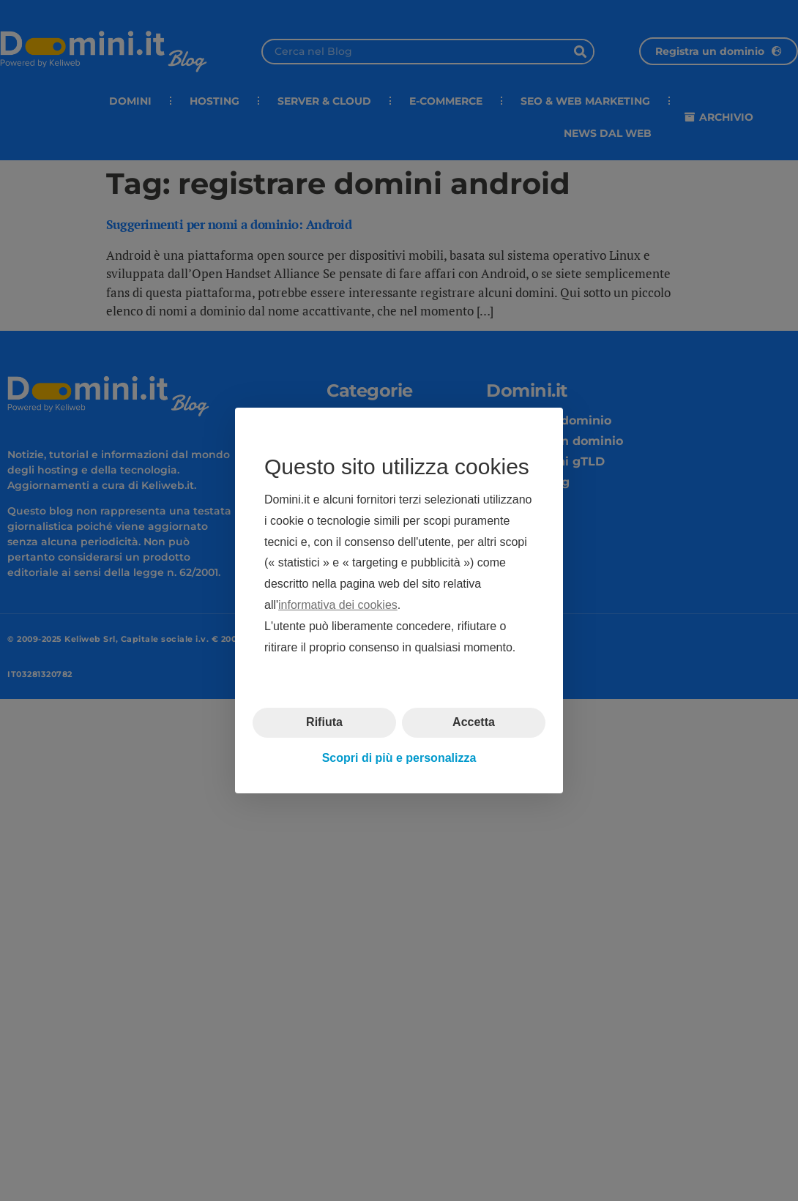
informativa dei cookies (338, 605)
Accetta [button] (473, 722)
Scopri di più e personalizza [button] (399, 758)
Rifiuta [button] (324, 722)
